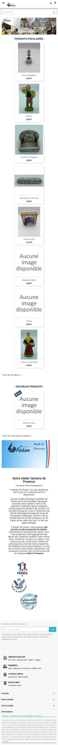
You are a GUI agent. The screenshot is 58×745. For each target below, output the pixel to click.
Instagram (17, 647)
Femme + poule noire (29, 362)
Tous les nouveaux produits (17, 436)
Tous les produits (12, 375)
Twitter (10, 647)
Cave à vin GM (29, 239)
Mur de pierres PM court (29, 198)
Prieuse (29, 321)
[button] (6, 26)
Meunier (29, 116)
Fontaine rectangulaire (29, 157)
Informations (7, 711)
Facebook (4, 647)
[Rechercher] (29, 12)
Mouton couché (29, 423)
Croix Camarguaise (29, 75)
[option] (29, 26)
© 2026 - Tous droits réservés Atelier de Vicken (21, 715)
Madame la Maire (29, 280)
